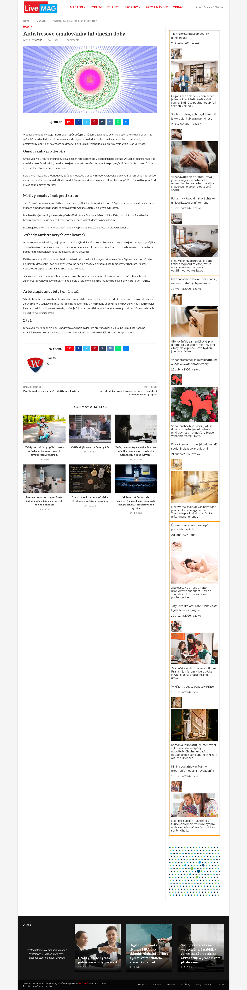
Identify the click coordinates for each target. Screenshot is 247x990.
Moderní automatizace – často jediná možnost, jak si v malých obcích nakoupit (44, 501)
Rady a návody (156, 7)
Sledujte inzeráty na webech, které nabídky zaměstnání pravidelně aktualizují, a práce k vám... (135, 451)
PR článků (83, 983)
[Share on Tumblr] (102, 122)
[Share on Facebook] (78, 122)
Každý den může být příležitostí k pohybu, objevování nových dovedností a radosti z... (44, 451)
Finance (113, 7)
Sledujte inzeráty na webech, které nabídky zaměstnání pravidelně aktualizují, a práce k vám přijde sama (200, 954)
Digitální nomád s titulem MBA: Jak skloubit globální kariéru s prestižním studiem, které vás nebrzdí (149, 954)
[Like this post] (70, 122)
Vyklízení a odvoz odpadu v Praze (192, 686)
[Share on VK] (110, 122)
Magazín (76, 7)
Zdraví (178, 7)
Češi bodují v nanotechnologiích (90, 447)
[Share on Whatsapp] (118, 122)
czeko (38, 40)
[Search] (222, 7)
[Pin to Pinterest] (94, 122)
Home (26, 20)
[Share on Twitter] (86, 122)
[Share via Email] (126, 122)
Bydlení (96, 7)
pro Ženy (131, 7)
